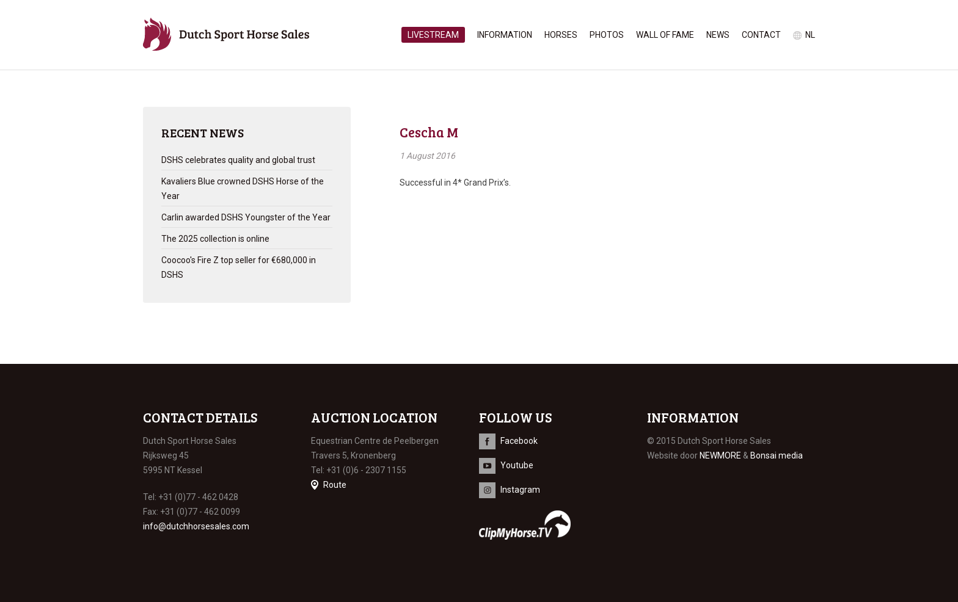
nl (810, 35)
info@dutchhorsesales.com (196, 526)
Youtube (516, 465)
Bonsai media (776, 455)
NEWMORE (720, 455)
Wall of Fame (665, 35)
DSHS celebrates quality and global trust (238, 160)
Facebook (519, 441)
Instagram (520, 490)
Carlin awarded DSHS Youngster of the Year (246, 217)
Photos (607, 35)
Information (504, 35)
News (717, 35)
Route (334, 485)
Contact (761, 35)
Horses (560, 35)
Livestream (433, 35)
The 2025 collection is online (215, 239)
